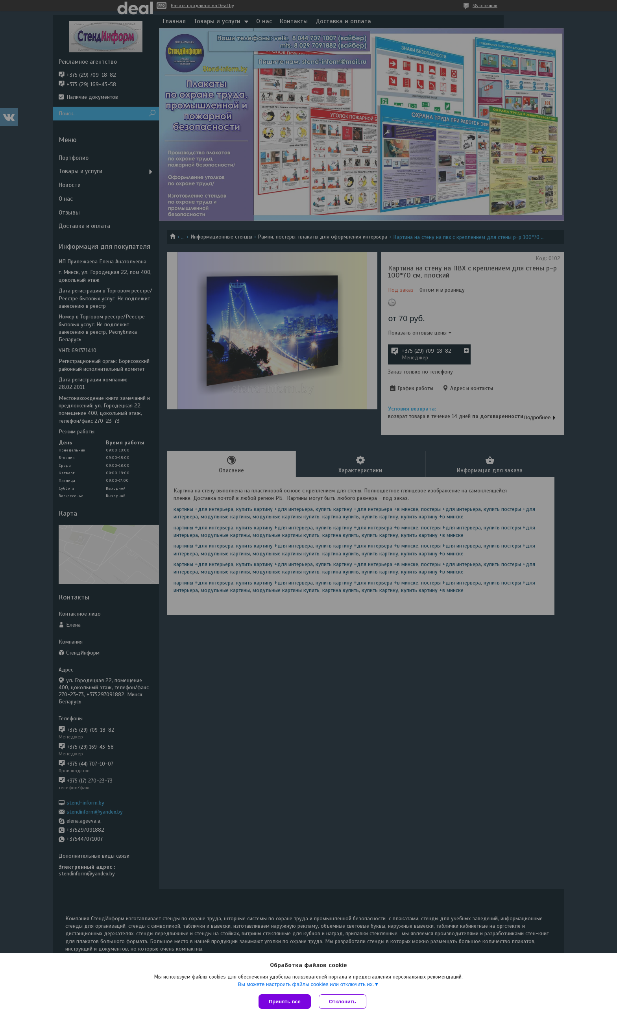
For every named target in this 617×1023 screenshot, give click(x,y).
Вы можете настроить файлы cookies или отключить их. (306, 984)
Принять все (285, 1002)
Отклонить (342, 1002)
